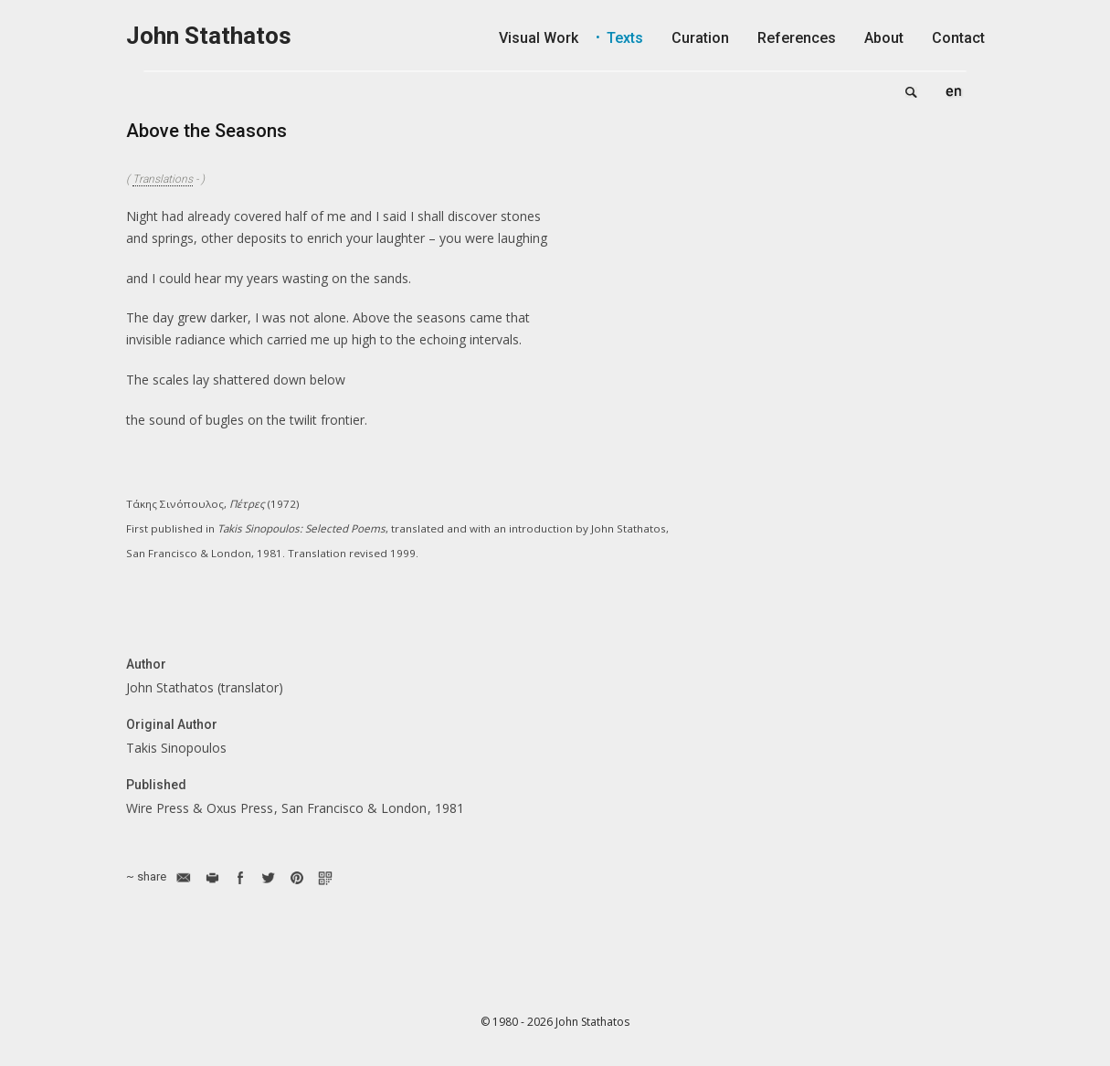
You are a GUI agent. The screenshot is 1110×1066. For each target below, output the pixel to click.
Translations (162, 179)
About (884, 38)
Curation (700, 38)
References (796, 38)
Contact (958, 38)
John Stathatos (208, 35)
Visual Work (538, 38)
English (954, 91)
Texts (625, 38)
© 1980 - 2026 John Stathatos (555, 1021)
